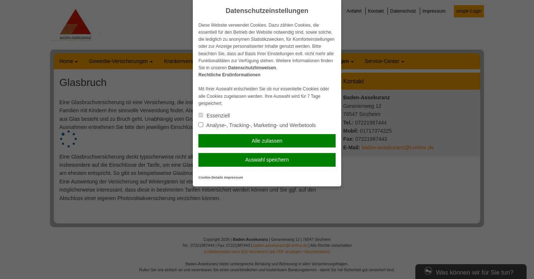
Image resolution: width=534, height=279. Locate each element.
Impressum (233, 177)
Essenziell (214, 116)
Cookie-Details (210, 177)
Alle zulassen (267, 141)
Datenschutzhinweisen (252, 67)
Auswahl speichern (267, 160)
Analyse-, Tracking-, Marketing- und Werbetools (257, 125)
